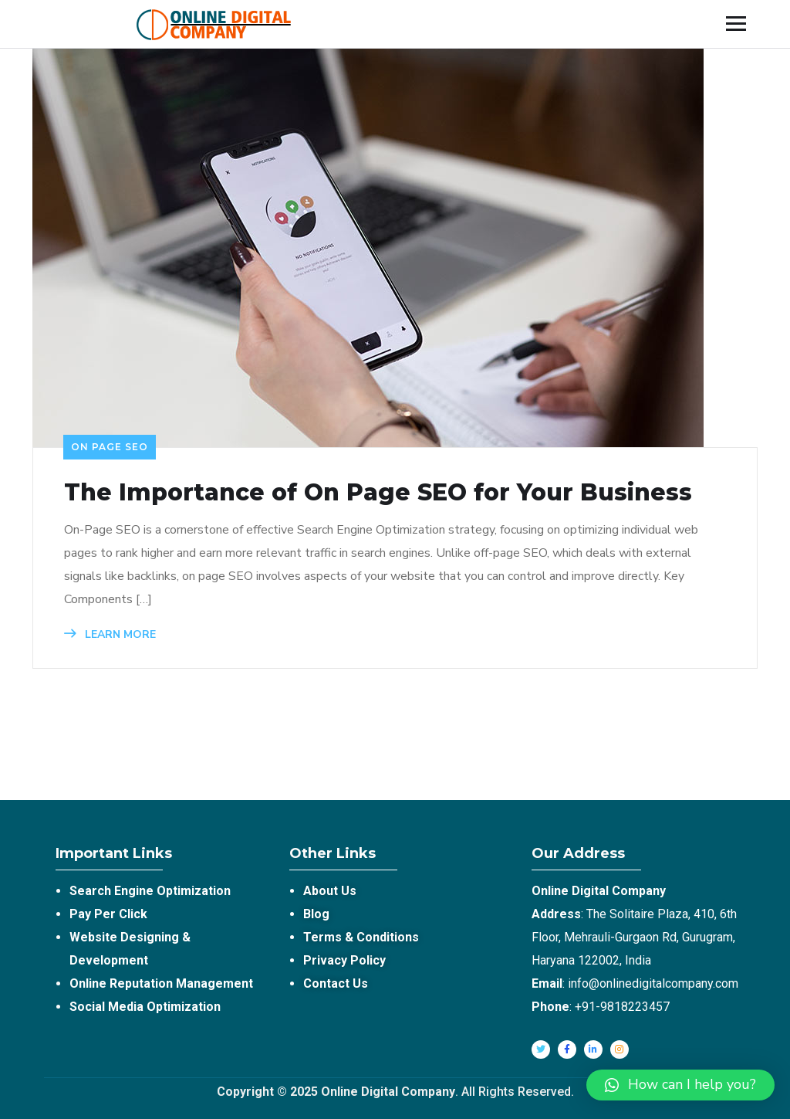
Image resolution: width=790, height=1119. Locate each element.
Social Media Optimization (145, 1006)
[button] (680, 1085)
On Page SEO (109, 447)
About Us (329, 890)
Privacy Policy (344, 960)
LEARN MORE (110, 634)
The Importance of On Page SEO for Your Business (378, 493)
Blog (316, 914)
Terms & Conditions (361, 937)
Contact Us (335, 983)
